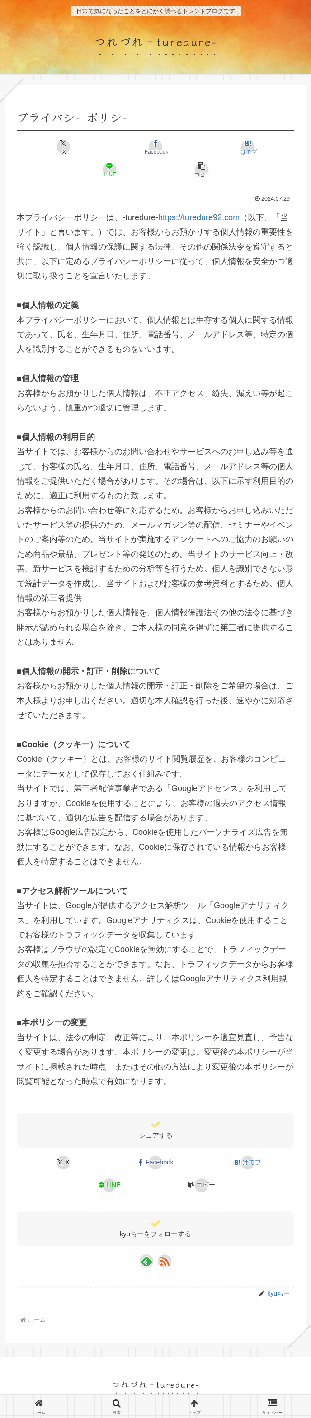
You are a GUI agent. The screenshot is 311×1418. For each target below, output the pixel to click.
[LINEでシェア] (109, 169)
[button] (201, 169)
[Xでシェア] (63, 147)
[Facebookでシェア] (155, 147)
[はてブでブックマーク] (248, 147)
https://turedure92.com (199, 217)
